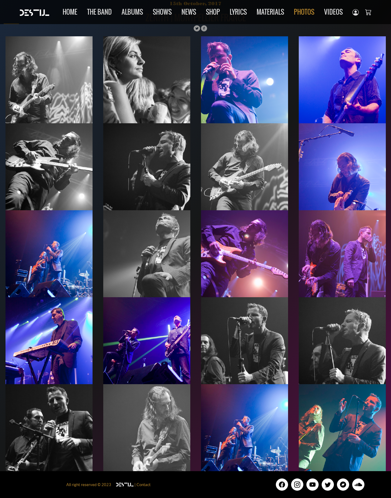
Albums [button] (132, 12)
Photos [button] (304, 12)
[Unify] (34, 12)
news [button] (188, 12)
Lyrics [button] (238, 12)
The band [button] (99, 12)
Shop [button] (213, 12)
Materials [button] (270, 12)
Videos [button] (333, 12)
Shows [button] (162, 12)
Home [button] (70, 12)
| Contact (142, 484)
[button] (356, 12)
